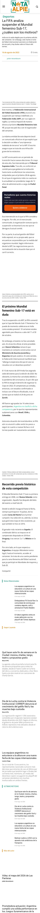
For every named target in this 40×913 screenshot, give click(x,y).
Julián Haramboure (13, 58)
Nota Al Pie (5, 616)
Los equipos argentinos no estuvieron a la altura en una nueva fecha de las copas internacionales (19, 711)
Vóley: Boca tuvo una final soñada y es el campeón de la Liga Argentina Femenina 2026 (19, 900)
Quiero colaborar (20, 193)
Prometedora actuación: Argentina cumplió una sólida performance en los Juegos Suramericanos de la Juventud (19, 865)
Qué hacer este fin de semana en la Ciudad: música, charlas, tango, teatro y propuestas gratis (19, 611)
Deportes (8, 16)
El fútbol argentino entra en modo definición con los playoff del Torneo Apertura (25, 573)
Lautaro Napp (6, 716)
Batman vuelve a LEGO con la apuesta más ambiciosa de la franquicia (26, 796)
